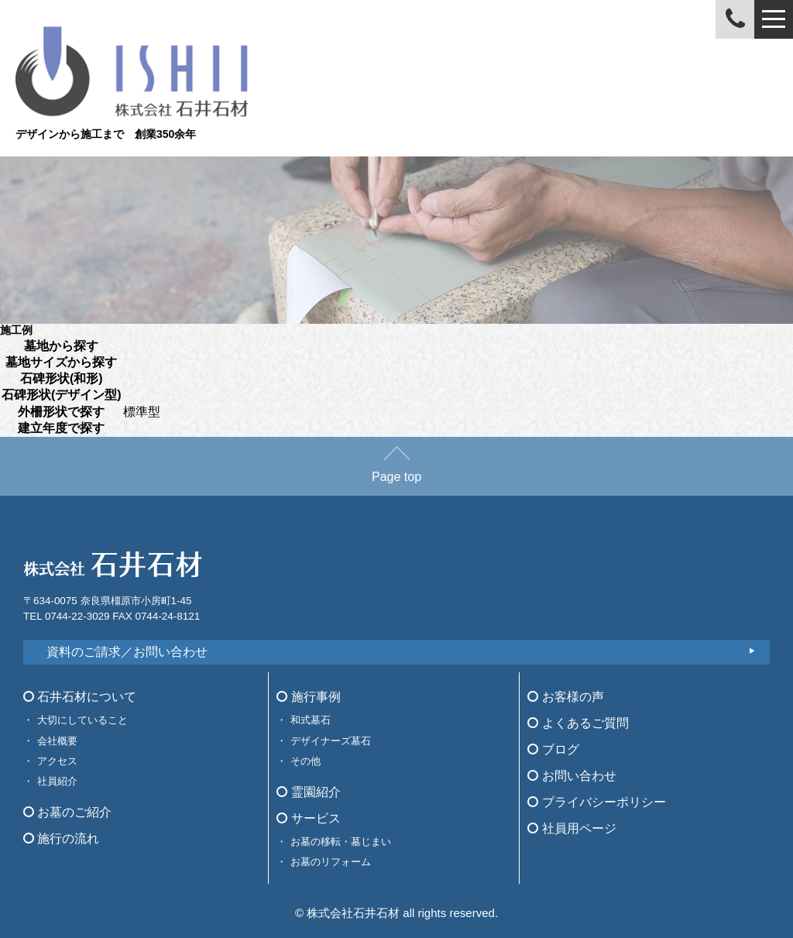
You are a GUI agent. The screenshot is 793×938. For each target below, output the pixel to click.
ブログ (552, 749)
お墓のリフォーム (330, 862)
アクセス (57, 761)
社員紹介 (57, 781)
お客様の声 (565, 696)
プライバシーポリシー (596, 802)
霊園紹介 (308, 792)
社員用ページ (571, 828)
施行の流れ (61, 838)
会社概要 (57, 741)
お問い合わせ (571, 775)
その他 (305, 761)
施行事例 (308, 696)
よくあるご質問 (577, 723)
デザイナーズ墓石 (330, 741)
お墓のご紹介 (67, 812)
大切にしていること (82, 720)
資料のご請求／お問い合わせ (127, 651)
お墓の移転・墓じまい (340, 841)
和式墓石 (310, 720)
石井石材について (79, 696)
